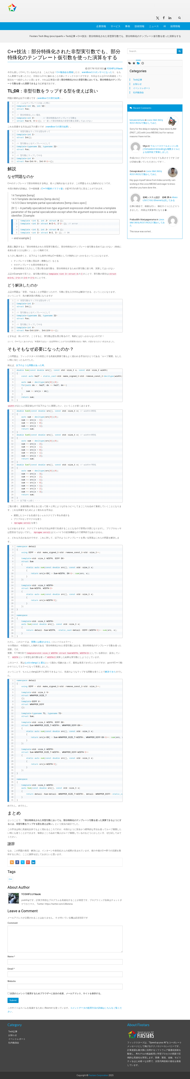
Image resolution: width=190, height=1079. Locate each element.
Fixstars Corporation (98, 1075)
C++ (10, 879)
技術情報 (139, 26)
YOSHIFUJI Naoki (115, 68)
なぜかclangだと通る (35, 662)
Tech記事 (70, 36)
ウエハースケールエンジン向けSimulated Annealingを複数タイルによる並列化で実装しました (161, 148)
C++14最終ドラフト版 (52, 188)
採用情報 (175, 26)
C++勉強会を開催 (64, 72)
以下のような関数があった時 (30, 365)
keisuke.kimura (137, 119)
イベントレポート (141, 88)
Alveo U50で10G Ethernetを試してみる (160, 199)
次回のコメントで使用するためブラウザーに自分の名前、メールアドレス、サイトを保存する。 (56, 993)
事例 (127, 26)
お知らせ (137, 84)
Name (11, 956)
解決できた (110, 671)
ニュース (154, 26)
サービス (115, 26)
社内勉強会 (138, 92)
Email (11, 969)
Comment (13, 923)
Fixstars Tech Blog (54, 5)
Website (12, 981)
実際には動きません (40, 642)
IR (164, 26)
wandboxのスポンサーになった (97, 72)
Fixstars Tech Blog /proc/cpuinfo (46, 36)
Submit (13, 1000)
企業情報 (101, 26)
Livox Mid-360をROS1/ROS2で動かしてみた (146, 121)
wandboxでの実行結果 (48, 98)
